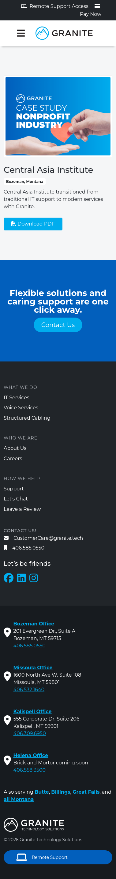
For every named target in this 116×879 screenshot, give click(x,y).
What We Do (20, 387)
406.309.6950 (29, 733)
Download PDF (33, 224)
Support (14, 489)
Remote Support (42, 857)
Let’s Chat (16, 499)
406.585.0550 (24, 548)
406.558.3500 (29, 770)
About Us (15, 448)
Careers (13, 458)
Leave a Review (22, 509)
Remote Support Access (54, 6)
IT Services (16, 397)
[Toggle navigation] (21, 33)
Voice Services (21, 408)
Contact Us (58, 325)
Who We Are (20, 438)
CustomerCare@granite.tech (43, 538)
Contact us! (20, 530)
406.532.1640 (29, 689)
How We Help (22, 478)
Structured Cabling (27, 418)
